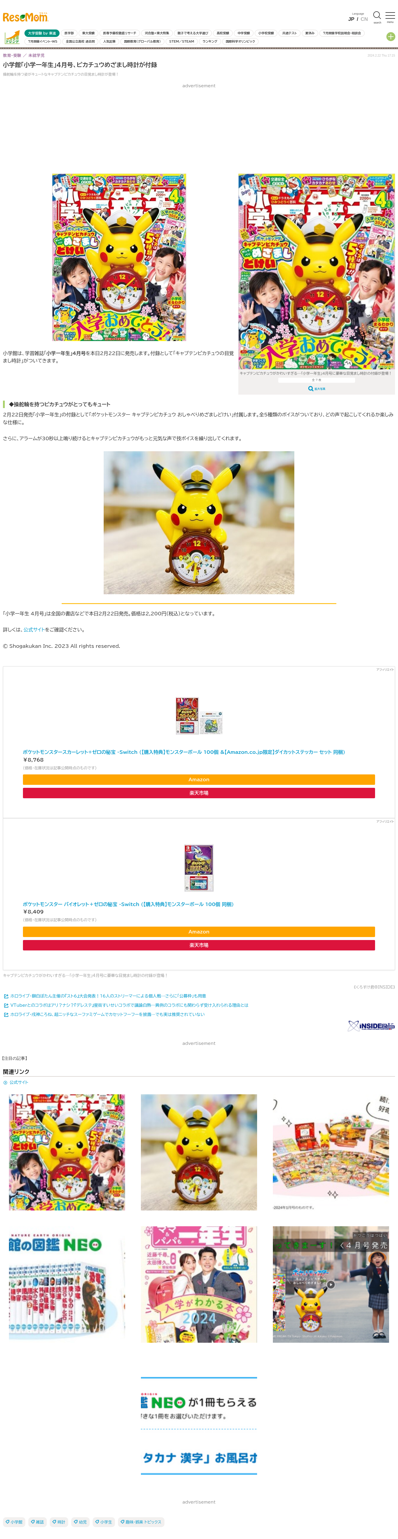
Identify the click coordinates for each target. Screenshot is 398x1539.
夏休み (310, 33)
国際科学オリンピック (240, 41)
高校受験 (223, 33)
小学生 (106, 1522)
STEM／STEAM (181, 41)
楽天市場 (199, 792)
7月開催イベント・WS (42, 41)
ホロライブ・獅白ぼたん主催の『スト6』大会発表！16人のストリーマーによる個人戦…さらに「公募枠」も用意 (108, 996)
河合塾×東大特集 (157, 33)
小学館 (16, 1522)
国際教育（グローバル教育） (142, 41)
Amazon (199, 779)
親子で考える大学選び (193, 33)
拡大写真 (320, 389)
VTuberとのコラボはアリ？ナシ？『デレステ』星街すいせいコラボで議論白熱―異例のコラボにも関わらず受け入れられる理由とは (129, 1005)
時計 (61, 1522)
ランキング (210, 41)
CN (364, 19)
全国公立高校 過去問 (80, 41)
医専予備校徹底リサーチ (119, 33)
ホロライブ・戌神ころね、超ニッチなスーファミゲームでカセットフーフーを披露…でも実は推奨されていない (107, 1014)
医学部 (69, 33)
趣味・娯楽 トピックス (143, 1522)
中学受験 (243, 33)
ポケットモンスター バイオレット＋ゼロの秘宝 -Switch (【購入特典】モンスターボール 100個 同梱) (128, 904)
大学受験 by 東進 (42, 33)
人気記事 (109, 41)
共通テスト (289, 33)
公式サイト (34, 629)
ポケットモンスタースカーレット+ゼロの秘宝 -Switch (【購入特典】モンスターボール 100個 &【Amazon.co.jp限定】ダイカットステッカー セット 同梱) (184, 752)
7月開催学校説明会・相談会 (342, 33)
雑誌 (40, 1522)
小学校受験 (266, 33)
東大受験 (88, 33)
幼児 (83, 1522)
